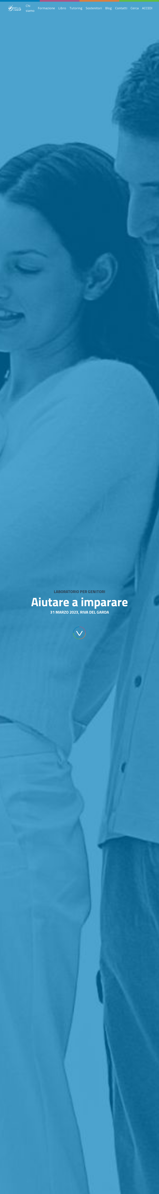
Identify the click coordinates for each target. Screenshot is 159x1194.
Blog (108, 8)
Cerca (135, 8)
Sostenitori (94, 8)
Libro (62, 8)
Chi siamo (30, 8)
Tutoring (75, 8)
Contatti (121, 8)
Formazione (46, 8)
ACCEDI (147, 8)
